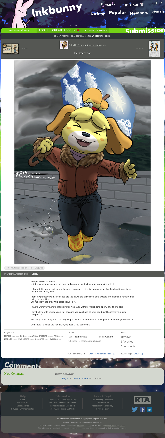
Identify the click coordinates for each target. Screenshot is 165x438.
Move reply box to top (64, 373)
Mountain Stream (110, 425)
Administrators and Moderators (62, 406)
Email (22, 400)
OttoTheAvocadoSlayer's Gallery (87, 45)
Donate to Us (54, 400)
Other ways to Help (69, 400)
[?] (114, 354)
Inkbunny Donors (83, 425)
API (52, 409)
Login (43, 30)
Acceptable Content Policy (102, 406)
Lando (122, 425)
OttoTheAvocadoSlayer (17, 274)
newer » (139, 48)
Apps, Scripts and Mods (65, 409)
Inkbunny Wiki (22, 403)
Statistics (63, 403)
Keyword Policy (102, 409)
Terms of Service (102, 403)
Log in (65, 378)
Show (91, 354)
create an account (94, 36)
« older (25, 48)
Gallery (34, 274)
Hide (107, 36)
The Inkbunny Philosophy (102, 400)
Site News (53, 403)
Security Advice (23, 406)
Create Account (64, 30)
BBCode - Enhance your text (22, 409)
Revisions (72, 403)
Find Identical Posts (103, 354)
